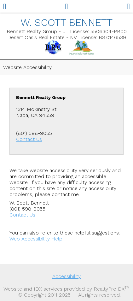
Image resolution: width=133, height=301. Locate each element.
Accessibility (66, 276)
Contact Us (29, 139)
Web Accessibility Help (35, 239)
